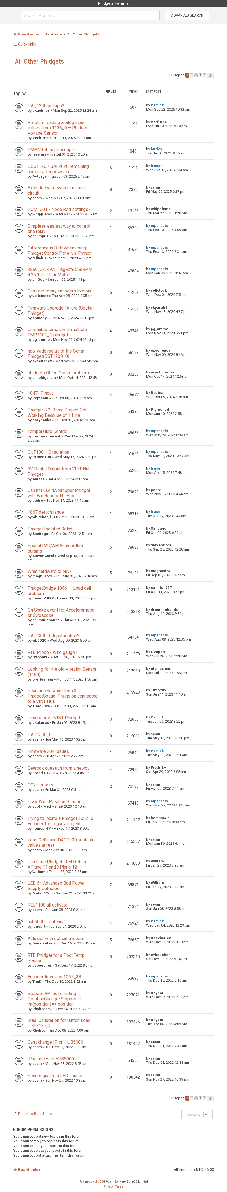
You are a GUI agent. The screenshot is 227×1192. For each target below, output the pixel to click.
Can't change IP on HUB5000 (55, 1042)
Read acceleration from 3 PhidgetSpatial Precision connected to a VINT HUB (63, 696)
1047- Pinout (40, 393)
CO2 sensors (40, 784)
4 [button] (200, 75)
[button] (210, 75)
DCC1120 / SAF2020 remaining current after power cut (58, 169)
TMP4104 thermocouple (51, 149)
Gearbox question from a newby (58, 768)
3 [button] (196, 75)
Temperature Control (47, 431)
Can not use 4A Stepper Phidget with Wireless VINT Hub (59, 493)
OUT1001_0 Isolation (48, 452)
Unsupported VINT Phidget (54, 717)
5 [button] (204, 75)
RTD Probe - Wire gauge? (52, 652)
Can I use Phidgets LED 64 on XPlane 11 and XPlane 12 (57, 864)
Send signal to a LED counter (56, 1075)
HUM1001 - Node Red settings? (59, 209)
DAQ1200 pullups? (46, 105)
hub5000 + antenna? (47, 921)
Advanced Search (187, 15)
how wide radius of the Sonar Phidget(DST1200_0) (56, 353)
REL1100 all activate (48, 905)
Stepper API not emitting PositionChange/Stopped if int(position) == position (54, 999)
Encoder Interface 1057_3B (54, 976)
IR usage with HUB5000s (52, 1059)
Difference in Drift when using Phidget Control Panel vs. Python (60, 250)
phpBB (98, 1181)
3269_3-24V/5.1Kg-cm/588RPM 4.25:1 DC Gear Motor (60, 272)
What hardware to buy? (49, 571)
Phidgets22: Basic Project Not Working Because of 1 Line (57, 412)
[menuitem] (108, 1186)
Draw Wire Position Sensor (54, 801)
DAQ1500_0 (40, 734)
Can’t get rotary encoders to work (60, 291)
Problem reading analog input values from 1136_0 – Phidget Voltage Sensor (57, 128)
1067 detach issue (46, 512)
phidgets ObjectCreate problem (58, 372)
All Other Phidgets (39, 61)
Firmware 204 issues (48, 751)
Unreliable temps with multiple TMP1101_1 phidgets (57, 332)
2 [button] (191, 75)
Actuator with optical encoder (56, 938)
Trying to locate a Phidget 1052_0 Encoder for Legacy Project (60, 821)
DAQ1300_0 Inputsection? (53, 635)
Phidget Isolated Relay (50, 529)
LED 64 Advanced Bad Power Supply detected (56, 886)
